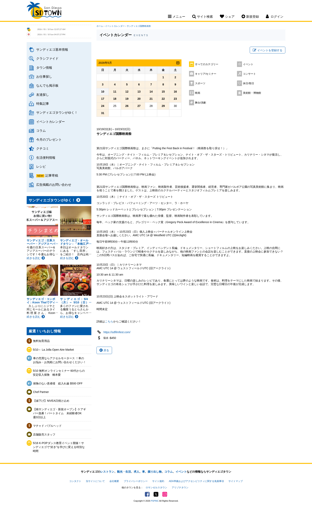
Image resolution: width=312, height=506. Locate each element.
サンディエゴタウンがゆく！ (57, 112)
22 (163, 98)
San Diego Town (44, 11)
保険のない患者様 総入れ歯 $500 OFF (58, 383)
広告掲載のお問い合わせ (53, 184)
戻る (104, 350)
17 (102, 98)
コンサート (249, 74)
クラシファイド (47, 58)
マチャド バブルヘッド (47, 425)
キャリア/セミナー (205, 74)
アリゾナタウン (180, 487)
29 (163, 105)
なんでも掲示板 (47, 85)
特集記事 (42, 103)
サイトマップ (235, 481)
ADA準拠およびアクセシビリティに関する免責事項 (196, 481)
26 (127, 105)
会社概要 (114, 481)
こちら (109, 321)
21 (151, 98)
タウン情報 (44, 67)
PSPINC (155, 501)
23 (175, 98)
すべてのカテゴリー (206, 64)
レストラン (107, 471)
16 (175, 91)
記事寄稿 (51, 175)
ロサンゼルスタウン (156, 487)
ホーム (100, 26)
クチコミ (42, 148)
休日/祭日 (248, 83)
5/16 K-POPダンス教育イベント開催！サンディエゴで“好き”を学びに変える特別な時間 (59, 446)
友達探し (42, 94)
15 (163, 91)
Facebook (147, 494)
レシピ (41, 166)
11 (114, 91)
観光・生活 (124, 471)
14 (151, 91)
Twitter (156, 494)
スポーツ (200, 83)
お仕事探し (44, 76)
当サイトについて (95, 481)
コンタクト (75, 481)
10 (102, 91)
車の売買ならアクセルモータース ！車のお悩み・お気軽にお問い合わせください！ (59, 360)
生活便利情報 (45, 157)
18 (114, 98)
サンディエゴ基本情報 (52, 49)
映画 (197, 93)
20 (139, 98)
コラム (41, 130)
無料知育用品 (41, 340)
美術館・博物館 (252, 93)
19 (127, 98)
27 (139, 105)
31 (102, 113)
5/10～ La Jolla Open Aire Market (53, 349)
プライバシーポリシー (136, 481)
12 (127, 91)
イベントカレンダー (50, 121)
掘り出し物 (155, 471)
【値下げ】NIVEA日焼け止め (51, 400)
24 (102, 105)
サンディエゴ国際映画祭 (139, 26)
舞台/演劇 (200, 102)
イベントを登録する (267, 50)
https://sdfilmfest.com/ (116, 332)
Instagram (164, 494)
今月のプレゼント (49, 139)
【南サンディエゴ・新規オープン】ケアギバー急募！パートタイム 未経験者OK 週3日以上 (59, 413)
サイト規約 (158, 481)
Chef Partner (41, 392)
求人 (136, 471)
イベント (248, 64)
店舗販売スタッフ (44, 434)
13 (139, 91)
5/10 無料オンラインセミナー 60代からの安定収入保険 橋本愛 (59, 372)
